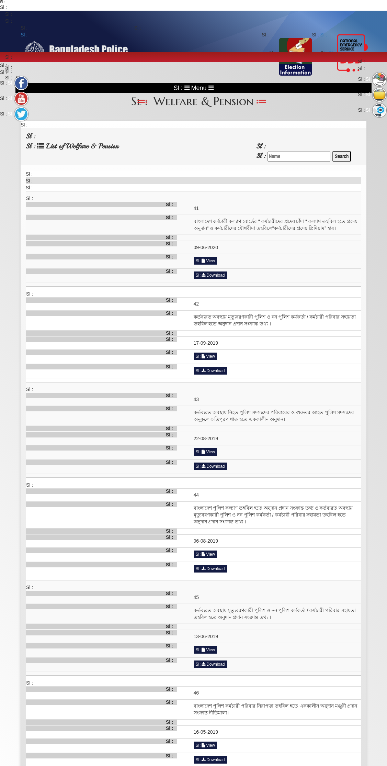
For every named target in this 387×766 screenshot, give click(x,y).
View (208, 260)
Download (213, 275)
